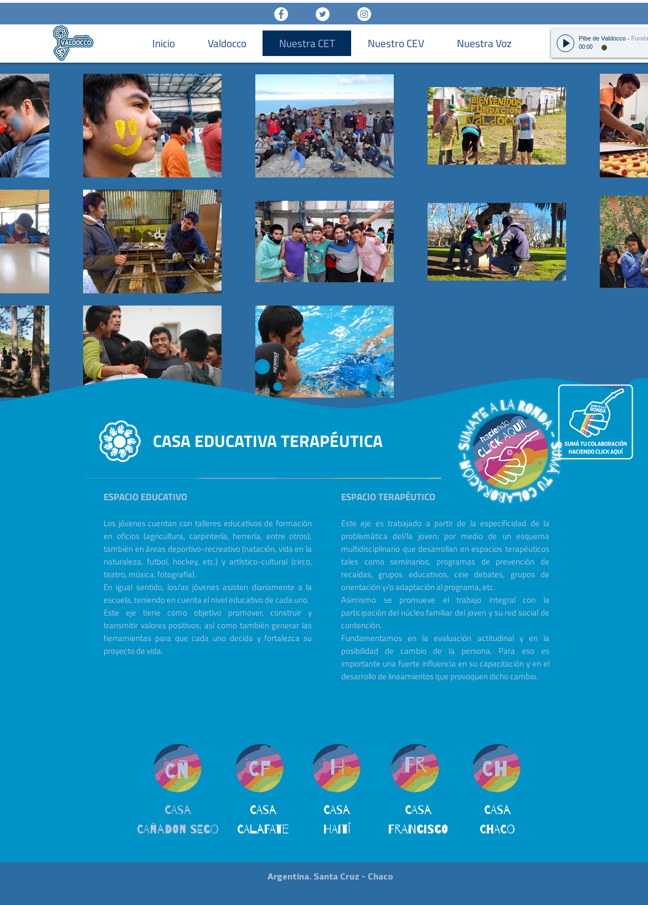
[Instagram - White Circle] (364, 14)
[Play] (565, 43)
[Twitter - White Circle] (323, 14)
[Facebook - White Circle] (281, 14)
